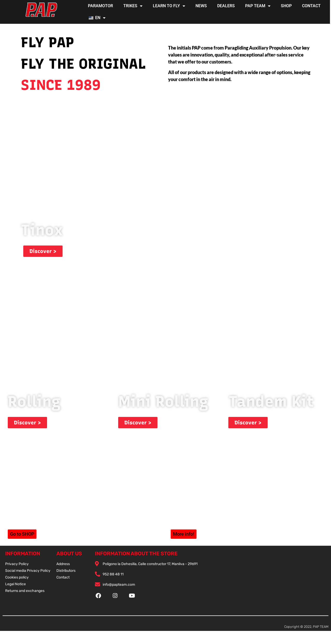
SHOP (286, 5)
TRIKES (132, 6)
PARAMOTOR (100, 5)
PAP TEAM (257, 6)
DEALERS (226, 5)
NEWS (201, 5)
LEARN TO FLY (169, 6)
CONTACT (311, 5)
